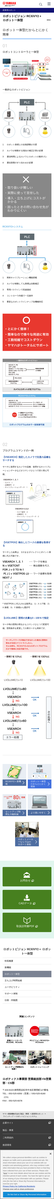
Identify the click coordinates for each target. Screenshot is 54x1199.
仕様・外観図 (11, 1000)
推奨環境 (27, 1145)
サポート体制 (11, 993)
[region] (27, 1174)
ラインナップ (8, 1116)
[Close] (50, 1154)
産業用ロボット (38, 1114)
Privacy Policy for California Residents (19, 1186)
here (5, 1173)
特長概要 (9, 961)
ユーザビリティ (12, 987)
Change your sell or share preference (18, 1189)
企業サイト (27, 1123)
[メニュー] (49, 3)
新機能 (8, 967)
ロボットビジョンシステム (26, 1116)
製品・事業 (8, 1130)
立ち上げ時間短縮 (13, 980)
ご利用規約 (27, 1137)
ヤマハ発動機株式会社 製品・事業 (16, 1114)
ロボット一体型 (12, 974)
